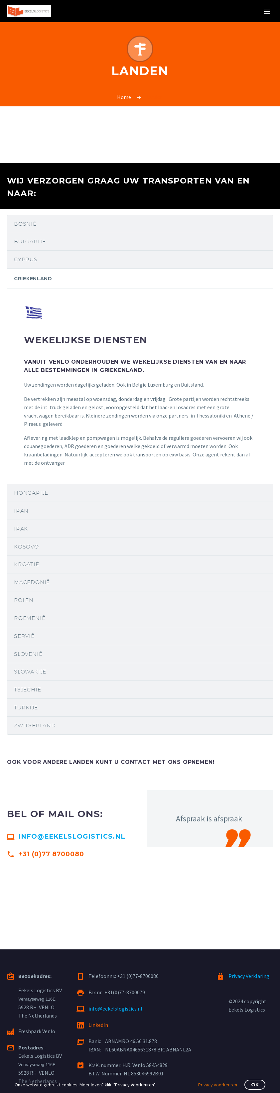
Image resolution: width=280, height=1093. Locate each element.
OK (255, 1085)
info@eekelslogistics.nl (71, 841)
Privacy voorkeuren (217, 1085)
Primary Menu (267, 12)
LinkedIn (98, 1025)
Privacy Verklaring (248, 976)
